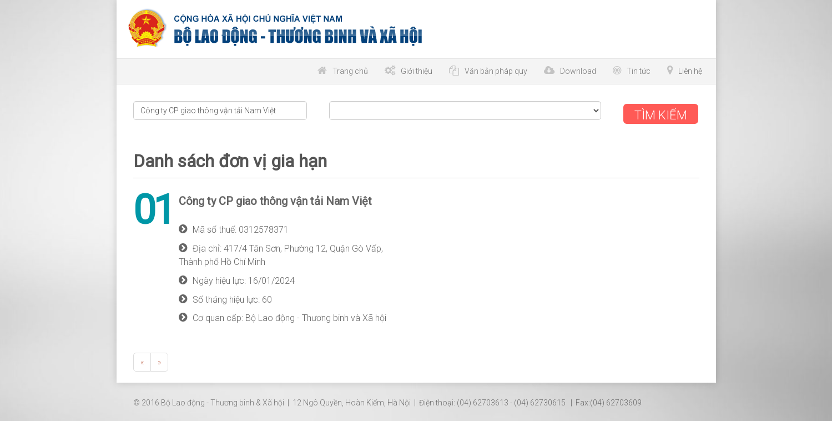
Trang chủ (350, 71)
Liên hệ (690, 71)
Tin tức (639, 71)
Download (578, 71)
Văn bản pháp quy (496, 71)
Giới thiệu (416, 71)
